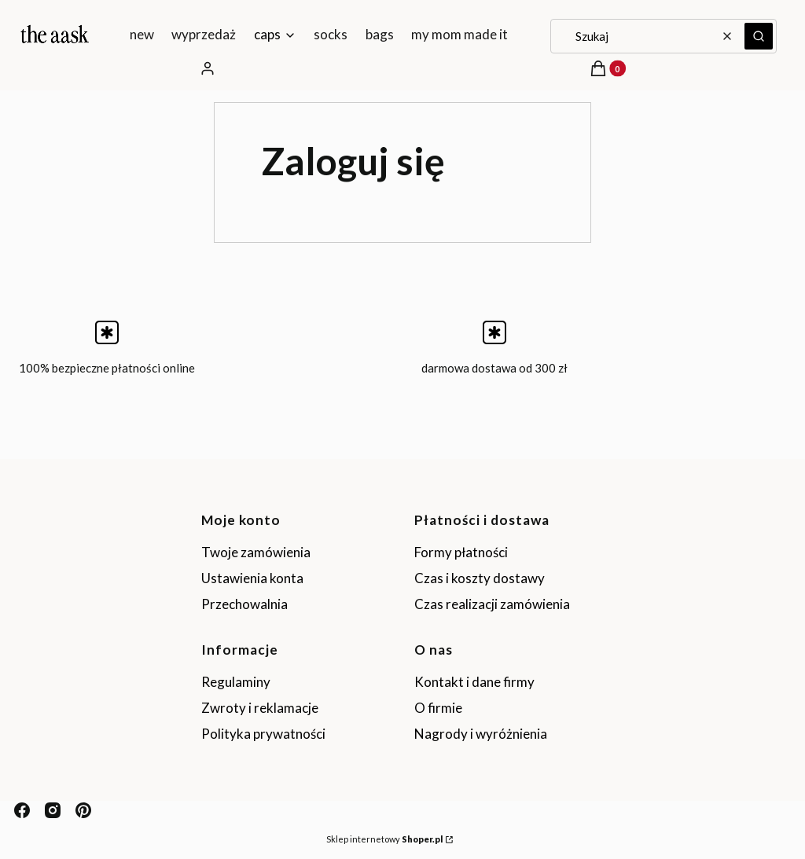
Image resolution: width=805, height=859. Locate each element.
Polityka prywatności (263, 733)
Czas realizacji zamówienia (492, 604)
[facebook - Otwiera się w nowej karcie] (22, 810)
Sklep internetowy (384, 839)
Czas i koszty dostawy (479, 578)
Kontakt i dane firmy (474, 682)
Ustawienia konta (252, 578)
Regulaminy (235, 682)
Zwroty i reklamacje (259, 707)
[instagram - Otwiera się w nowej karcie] (52, 810)
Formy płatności (461, 552)
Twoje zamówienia (256, 552)
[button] (758, 36)
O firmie (438, 707)
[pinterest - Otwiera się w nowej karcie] (83, 810)
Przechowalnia (244, 604)
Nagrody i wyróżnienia (480, 733)
